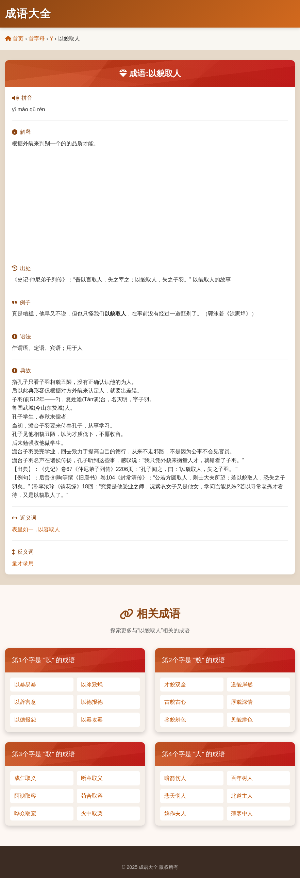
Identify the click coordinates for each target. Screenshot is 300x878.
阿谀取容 (25, 796)
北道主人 (242, 796)
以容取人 (49, 529)
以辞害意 (25, 702)
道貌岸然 (242, 684)
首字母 (37, 39)
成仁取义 (25, 778)
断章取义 (92, 778)
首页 (14, 39)
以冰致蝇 (92, 684)
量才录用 (23, 563)
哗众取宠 (25, 813)
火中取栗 (92, 813)
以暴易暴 (25, 684)
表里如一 (23, 529)
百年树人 (242, 778)
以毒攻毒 (92, 719)
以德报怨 (25, 719)
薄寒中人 (242, 813)
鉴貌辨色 (175, 719)
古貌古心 (175, 702)
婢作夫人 (175, 813)
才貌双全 (175, 684)
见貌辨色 (242, 719)
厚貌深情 (242, 702)
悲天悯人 (175, 796)
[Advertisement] (150, 209)
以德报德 (92, 702)
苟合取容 (92, 796)
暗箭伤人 (175, 778)
